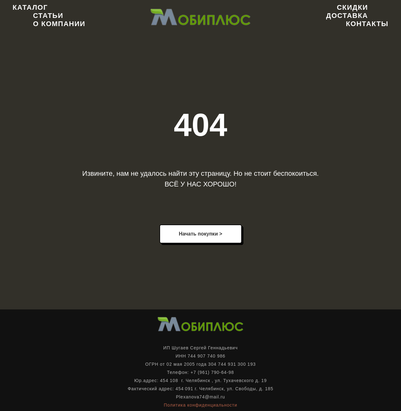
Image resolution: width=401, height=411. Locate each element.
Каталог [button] (30, 7)
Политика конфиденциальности (200, 405)
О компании (59, 24)
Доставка (347, 15)
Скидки (352, 7)
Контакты (367, 24)
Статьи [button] (48, 15)
